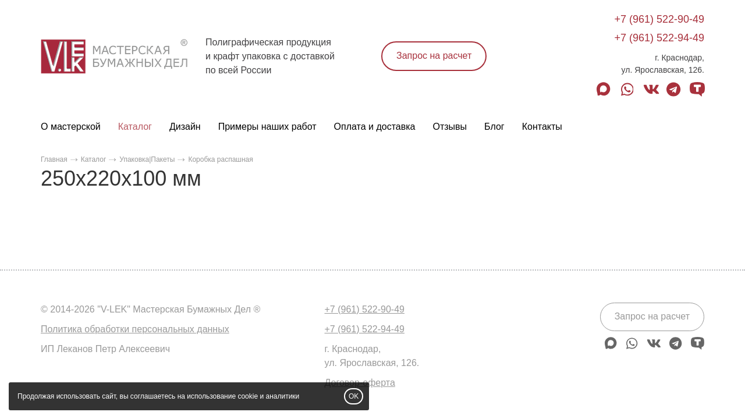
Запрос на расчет (433, 56)
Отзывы (449, 127)
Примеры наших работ (267, 127)
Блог (494, 127)
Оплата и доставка (375, 127)
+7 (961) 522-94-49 (659, 38)
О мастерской (71, 127)
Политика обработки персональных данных (135, 329)
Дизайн (185, 127)
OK (354, 396)
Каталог (135, 127)
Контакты (542, 127)
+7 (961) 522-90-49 (659, 19)
